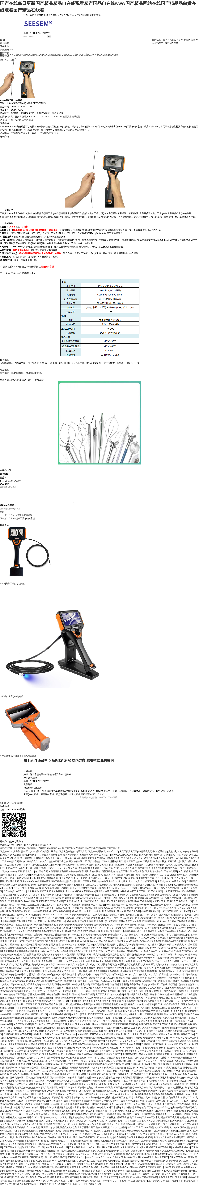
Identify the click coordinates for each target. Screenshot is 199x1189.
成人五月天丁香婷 (172, 895)
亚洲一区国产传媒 (36, 871)
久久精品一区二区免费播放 (88, 1164)
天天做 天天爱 (71, 1127)
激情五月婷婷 (144, 928)
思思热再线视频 (94, 1011)
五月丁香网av (42, 1167)
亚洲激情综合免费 (95, 964)
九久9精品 (34, 855)
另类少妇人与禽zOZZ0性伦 (136, 944)
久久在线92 (185, 1164)
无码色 (139, 1001)
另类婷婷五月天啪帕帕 (92, 1031)
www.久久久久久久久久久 (99, 1160)
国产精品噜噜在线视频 (146, 984)
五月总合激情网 (64, 1177)
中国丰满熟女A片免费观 (136, 998)
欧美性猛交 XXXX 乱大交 (151, 991)
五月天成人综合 (72, 904)
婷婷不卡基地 (121, 988)
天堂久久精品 (38, 878)
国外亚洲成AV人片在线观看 (21, 904)
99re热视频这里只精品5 (110, 944)
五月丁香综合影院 (14, 1157)
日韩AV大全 (162, 1041)
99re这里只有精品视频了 (57, 911)
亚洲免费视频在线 (68, 1034)
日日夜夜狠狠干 (15, 911)
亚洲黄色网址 (101, 868)
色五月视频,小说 (136, 1061)
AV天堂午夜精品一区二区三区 (32, 1071)
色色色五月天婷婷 (18, 998)
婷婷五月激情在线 (68, 1091)
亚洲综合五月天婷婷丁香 (147, 1127)
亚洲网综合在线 (122, 1114)
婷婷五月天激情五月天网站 (110, 971)
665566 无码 (53, 1028)
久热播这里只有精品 (183, 1067)
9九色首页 (95, 968)
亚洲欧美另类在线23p (175, 1084)
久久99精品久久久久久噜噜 (183, 1124)
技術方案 (4, 53)
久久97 (31, 1170)
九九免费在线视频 (145, 964)
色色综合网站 (21, 1084)
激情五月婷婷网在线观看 (82, 891)
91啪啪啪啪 (80, 1021)
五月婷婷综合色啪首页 (112, 961)
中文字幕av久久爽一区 (102, 1071)
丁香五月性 (11, 1034)
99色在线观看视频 (27, 1101)
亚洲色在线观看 (136, 911)
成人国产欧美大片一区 (42, 901)
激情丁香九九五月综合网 (66, 971)
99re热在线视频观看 (111, 1084)
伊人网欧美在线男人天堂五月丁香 (100, 991)
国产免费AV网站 (60, 888)
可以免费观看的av (110, 1047)
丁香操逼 (147, 865)
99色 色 (70, 924)
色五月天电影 (104, 978)
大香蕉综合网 (128, 964)
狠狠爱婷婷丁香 (130, 1057)
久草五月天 (75, 1170)
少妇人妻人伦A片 (72, 1044)
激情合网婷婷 (86, 868)
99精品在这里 (99, 1001)
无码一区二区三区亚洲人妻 (30, 908)
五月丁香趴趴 (174, 865)
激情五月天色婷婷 (133, 865)
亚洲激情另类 (72, 1031)
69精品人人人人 (83, 1001)
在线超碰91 (174, 984)
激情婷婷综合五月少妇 (170, 974)
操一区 (24, 855)
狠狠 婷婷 (192, 938)
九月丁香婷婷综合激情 (132, 931)
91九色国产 (170, 991)
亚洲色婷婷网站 (62, 988)
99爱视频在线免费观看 (128, 968)
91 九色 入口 (184, 1011)
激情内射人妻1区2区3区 (106, 924)
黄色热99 (129, 1054)
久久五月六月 (178, 898)
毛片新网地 (162, 1018)
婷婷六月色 (138, 875)
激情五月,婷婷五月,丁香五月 (96, 1024)
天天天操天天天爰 (81, 918)
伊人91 (110, 1014)
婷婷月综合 (93, 1084)
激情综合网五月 (108, 968)
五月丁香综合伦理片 (68, 994)
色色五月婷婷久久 (63, 1187)
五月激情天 (45, 1021)
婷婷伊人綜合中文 (62, 978)
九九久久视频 (171, 1047)
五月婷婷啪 (32, 1124)
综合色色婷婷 (112, 974)
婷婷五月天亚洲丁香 (173, 1184)
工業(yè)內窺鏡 (79, 15)
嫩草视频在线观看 (133, 1004)
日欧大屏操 (108, 1164)
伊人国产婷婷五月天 (170, 1004)
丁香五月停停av (22, 901)
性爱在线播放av (155, 1174)
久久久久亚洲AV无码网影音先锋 (32, 1104)
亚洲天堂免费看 (142, 921)
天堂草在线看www (87, 1081)
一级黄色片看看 (146, 1044)
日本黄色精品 (54, 1141)
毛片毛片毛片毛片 (146, 961)
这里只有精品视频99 (20, 881)
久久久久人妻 (33, 1131)
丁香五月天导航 (22, 1154)
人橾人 (11, 1141)
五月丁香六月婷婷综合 (19, 878)
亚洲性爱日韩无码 (112, 1057)
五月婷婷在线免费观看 (113, 1147)
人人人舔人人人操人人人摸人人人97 (18, 1127)
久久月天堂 (133, 1037)
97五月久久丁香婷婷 (58, 1071)
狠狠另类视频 (93, 1021)
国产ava (54, 931)
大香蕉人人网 (6, 901)
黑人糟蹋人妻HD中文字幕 (63, 948)
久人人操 (4, 921)
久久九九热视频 (118, 1131)
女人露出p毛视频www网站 (161, 948)
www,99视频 (6, 1028)
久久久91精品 (190, 1104)
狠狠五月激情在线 (125, 878)
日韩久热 (80, 961)
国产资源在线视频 (49, 928)
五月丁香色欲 (101, 898)
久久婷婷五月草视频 (41, 914)
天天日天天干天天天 (43, 971)
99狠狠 (159, 1071)
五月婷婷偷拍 (164, 1067)
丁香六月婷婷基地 (36, 998)
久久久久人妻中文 (23, 964)
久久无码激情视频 (22, 1028)
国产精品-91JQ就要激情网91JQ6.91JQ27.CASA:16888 (44, 918)
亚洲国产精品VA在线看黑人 (48, 1147)
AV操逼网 (49, 891)
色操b (60, 974)
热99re (118, 1014)
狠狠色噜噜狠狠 (168, 1031)
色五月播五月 (126, 958)
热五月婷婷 (135, 1121)
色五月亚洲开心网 (164, 881)
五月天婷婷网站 (157, 1091)
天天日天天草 (102, 998)
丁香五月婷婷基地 (170, 1127)
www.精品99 (184, 868)
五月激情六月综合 (154, 875)
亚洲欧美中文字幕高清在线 (50, 958)
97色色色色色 (44, 1101)
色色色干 (101, 1051)
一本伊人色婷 (127, 984)
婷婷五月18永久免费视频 (52, 895)
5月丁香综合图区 (86, 1131)
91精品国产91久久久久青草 (148, 871)
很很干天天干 (140, 1084)
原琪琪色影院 (151, 974)
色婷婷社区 (74, 1074)
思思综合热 (45, 1111)
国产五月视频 (191, 918)
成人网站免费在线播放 (142, 1114)
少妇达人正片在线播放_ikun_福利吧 (46, 1164)
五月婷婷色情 (77, 911)
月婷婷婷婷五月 (79, 931)
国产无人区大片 (139, 898)
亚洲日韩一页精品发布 (32, 1041)
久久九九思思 (97, 1154)
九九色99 (107, 981)
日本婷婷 (91, 1051)
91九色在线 (75, 908)
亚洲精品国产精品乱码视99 (19, 991)
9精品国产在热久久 (88, 1097)
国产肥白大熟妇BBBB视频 (139, 1157)
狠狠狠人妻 (189, 1184)
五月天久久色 (6, 1084)
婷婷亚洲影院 (45, 1001)
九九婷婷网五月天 (149, 1011)
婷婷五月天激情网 (126, 1041)
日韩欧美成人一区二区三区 (64, 1097)
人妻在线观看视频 (175, 1091)
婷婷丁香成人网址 (175, 928)
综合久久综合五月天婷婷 (81, 1054)
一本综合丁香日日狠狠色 (43, 1177)
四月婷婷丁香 (176, 1160)
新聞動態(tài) (6, 49)
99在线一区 (62, 1004)
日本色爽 (72, 1107)
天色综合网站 (170, 875)
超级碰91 (16, 971)
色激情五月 (32, 1011)
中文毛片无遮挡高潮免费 (145, 1180)
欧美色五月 (151, 934)
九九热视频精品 (182, 908)
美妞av (190, 961)
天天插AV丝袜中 (102, 858)
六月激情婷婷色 (128, 1151)
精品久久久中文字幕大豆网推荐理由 (176, 1037)
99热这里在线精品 (96, 861)
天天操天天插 (26, 1097)
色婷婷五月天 (93, 961)
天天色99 (155, 944)
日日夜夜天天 (24, 1034)
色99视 (72, 1004)
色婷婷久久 (161, 1117)
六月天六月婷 (97, 918)
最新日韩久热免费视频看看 (44, 881)
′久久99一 (47, 1184)
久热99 (116, 1160)
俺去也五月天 (161, 1160)
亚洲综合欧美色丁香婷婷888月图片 (95, 1091)
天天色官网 (20, 1054)
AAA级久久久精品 (99, 1177)
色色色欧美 (72, 1094)
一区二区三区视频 (169, 914)
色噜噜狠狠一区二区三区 (123, 1024)
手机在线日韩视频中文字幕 (137, 971)
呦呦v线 (174, 1164)
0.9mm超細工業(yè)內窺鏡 (22, 522)
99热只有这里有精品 (181, 981)
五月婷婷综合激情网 (171, 1147)
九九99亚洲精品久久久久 (134, 1021)
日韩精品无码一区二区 (36, 1018)
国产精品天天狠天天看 (90, 1127)
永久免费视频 (158, 928)
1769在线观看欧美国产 (111, 865)
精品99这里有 (122, 1164)
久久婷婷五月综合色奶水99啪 (105, 871)
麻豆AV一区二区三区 (30, 1057)
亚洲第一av (11, 1071)
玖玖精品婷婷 (187, 1141)
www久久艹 (112, 855)
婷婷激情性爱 (111, 1018)
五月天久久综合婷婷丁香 (95, 1167)
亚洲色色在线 (189, 1071)
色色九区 (10, 1094)
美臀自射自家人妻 (90, 1074)
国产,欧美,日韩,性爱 (41, 868)
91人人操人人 (181, 881)
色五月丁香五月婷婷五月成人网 (160, 911)
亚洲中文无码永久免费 (130, 924)
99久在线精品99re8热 (117, 908)
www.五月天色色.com (65, 1037)
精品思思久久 (19, 1187)
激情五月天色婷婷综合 (164, 1167)
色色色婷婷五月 (49, 964)
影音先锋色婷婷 (151, 878)
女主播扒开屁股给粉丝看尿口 (66, 1111)
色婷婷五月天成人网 (129, 1011)
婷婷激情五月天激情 (136, 1174)
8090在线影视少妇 (19, 858)
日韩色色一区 (79, 1187)
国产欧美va (141, 1184)
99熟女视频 (102, 1077)
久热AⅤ (154, 888)
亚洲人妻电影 (166, 1081)
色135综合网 (41, 875)
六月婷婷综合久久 (89, 944)
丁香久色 (54, 954)
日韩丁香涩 (137, 974)
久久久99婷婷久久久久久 (130, 1087)
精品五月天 (81, 855)
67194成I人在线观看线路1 (27, 988)
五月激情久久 (155, 1184)
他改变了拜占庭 (31, 1107)
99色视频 (25, 1067)
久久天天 (86, 914)
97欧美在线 (57, 1127)
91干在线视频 (91, 1064)
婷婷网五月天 (61, 1170)
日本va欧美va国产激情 (83, 998)
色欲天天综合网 (124, 875)
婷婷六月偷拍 (133, 914)
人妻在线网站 (38, 1067)
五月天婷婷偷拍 (121, 1091)
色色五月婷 (98, 974)
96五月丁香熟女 (81, 881)
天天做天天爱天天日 (146, 1041)
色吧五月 (14, 861)
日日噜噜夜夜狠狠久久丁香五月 (48, 861)
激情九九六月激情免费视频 (167, 1141)
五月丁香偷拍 (96, 1037)
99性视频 (16, 958)
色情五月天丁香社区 (140, 895)
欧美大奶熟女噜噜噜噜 (40, 984)
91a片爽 (89, 1134)
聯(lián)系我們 (7, 59)
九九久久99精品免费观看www (80, 895)
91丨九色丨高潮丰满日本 (132, 1154)
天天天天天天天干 (150, 1064)
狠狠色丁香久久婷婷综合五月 (172, 938)
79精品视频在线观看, (63, 1001)
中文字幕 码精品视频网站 (25, 1134)
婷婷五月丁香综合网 (163, 1028)
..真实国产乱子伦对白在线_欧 (158, 1001)
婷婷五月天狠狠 (120, 1101)
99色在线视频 (170, 871)
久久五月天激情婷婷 (65, 898)
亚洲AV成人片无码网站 (89, 941)
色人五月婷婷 (102, 951)
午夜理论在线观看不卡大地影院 (167, 971)
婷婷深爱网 (39, 991)
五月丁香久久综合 (12, 1151)
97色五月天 (122, 1094)
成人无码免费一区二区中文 (19, 1081)
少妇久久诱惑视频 (106, 1081)
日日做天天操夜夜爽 (80, 1071)
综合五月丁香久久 (127, 901)
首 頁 (2, 40)
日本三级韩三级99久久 (126, 994)
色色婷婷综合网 (26, 1014)
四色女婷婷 (34, 1117)
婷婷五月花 (152, 958)
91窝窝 (190, 1087)
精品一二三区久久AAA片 (41, 1084)
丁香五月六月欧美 (125, 948)
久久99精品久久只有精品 (165, 1134)
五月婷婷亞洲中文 (151, 1121)
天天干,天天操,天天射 (136, 981)
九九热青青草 (166, 1064)
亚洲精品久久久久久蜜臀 (15, 931)
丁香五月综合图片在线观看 (165, 891)
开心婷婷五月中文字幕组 (78, 1008)
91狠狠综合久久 (134, 954)
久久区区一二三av (108, 1097)
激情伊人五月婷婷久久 (112, 934)
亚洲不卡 (14, 1097)
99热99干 (172, 931)
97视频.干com (152, 1081)
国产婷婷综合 (132, 918)
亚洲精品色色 (109, 1041)
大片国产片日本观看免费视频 (181, 1074)
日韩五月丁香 (133, 1064)
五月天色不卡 (139, 1034)
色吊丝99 (63, 1151)
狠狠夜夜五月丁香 (73, 991)
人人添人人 (102, 1124)
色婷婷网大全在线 (189, 984)
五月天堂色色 (86, 858)
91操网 (177, 954)
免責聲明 (107, 764)
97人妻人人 (184, 1047)
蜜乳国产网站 (71, 1180)
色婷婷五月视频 (82, 921)
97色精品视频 (54, 998)
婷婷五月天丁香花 (105, 1114)
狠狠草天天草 (122, 1081)
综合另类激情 (113, 1061)
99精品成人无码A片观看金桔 (152, 855)
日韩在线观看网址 (99, 1107)
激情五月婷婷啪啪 (85, 898)
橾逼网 (138, 1104)
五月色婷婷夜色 (58, 1167)
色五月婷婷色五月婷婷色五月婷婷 (20, 954)
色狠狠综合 (20, 978)
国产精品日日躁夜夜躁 (181, 1024)
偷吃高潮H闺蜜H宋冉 (187, 991)
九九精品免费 (68, 961)
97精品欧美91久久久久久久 (13, 934)
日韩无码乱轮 (108, 875)
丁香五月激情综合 (116, 1137)
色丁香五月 (25, 1037)
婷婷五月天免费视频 (52, 858)
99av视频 (76, 914)
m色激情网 (70, 958)
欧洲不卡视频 (113, 1111)
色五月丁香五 (130, 1167)
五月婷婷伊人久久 (76, 1160)
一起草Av (149, 1008)
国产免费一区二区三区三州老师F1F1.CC (28, 944)
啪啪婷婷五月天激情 (112, 1127)
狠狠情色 (32, 888)
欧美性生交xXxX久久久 (14, 895)
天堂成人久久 (22, 1094)
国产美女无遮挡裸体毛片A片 (92, 984)
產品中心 (4, 46)
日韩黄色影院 (14, 951)
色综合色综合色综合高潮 (139, 1134)
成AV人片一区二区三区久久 (169, 1104)
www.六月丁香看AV (34, 911)
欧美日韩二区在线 (49, 855)
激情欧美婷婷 (141, 1097)
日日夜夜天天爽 (96, 1018)
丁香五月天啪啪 (118, 1134)
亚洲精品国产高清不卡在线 (65, 1101)
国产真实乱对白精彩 (184, 1001)
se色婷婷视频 (65, 1117)
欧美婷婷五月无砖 (158, 1077)
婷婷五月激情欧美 (181, 1177)
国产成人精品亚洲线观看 (167, 1008)
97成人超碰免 (96, 878)
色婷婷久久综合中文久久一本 (31, 1061)
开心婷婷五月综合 (139, 1091)
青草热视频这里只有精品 (133, 1111)
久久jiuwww (115, 1107)
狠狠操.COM (148, 1124)
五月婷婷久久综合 (30, 1111)
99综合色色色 (49, 1004)
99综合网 (127, 1014)
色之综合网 (77, 1064)
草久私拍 (8, 1031)
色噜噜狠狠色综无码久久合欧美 (101, 938)
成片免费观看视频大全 (19, 1047)
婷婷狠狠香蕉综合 (45, 1170)
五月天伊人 (172, 1051)
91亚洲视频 (20, 1074)
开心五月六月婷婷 (115, 904)
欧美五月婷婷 (95, 981)
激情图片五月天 (178, 961)
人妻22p (22, 871)
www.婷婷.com (174, 1157)
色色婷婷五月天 (157, 951)
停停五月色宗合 (22, 1177)
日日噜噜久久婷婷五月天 (107, 891)
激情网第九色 (37, 1077)
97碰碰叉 (101, 1111)
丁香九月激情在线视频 (144, 1117)
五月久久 (42, 924)
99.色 (8, 914)
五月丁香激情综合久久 (120, 1077)
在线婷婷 (173, 988)
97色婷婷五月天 (140, 1077)
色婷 (146, 954)
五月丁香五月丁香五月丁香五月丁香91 (82, 1147)
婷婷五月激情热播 (183, 1028)
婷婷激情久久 (70, 984)
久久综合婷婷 (112, 1044)
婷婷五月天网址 (15, 1001)
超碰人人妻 (89, 1124)
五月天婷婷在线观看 (178, 1117)
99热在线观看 (183, 1107)
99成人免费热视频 (173, 1071)
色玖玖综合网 (53, 1061)
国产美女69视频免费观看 (171, 918)
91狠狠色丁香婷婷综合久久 (57, 938)
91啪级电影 (23, 1077)
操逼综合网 (109, 948)
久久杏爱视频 (29, 958)
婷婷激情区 (156, 895)
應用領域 (4, 56)
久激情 (36, 964)
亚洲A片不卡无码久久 (120, 898)
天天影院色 (185, 1127)
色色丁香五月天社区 (89, 1141)
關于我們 (4, 43)
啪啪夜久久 (140, 958)
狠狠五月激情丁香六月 (160, 1151)
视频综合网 (13, 1044)
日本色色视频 (144, 891)
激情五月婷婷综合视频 (14, 1124)
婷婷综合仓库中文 (128, 1018)
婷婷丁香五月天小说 (124, 1104)
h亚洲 (97, 1054)
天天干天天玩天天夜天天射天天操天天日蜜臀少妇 (88, 1104)
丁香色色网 (191, 898)
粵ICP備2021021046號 (92, 798)
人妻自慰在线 (175, 855)
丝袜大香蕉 (113, 1151)
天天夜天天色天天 (129, 1044)
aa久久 (121, 938)
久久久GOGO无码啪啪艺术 (112, 1064)
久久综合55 (130, 961)
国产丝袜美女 (38, 1028)
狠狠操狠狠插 (145, 1028)
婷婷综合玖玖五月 (68, 1077)
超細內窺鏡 (189, 40)
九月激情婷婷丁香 (86, 1174)
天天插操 (81, 958)
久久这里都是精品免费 (112, 1054)
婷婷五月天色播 (26, 1167)
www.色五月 (16, 875)
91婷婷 (81, 1077)
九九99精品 (33, 895)
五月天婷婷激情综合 (102, 1157)
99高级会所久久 (161, 1024)
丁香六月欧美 (57, 1157)
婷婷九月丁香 (78, 938)
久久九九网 (141, 1031)
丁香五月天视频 (182, 944)
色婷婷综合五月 (101, 928)
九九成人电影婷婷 (134, 868)
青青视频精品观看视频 (118, 1121)
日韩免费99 (154, 1031)
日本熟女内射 (159, 1157)
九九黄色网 (142, 1151)
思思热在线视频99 (19, 984)
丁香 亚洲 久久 (56, 934)
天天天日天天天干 (128, 855)
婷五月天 (181, 1087)
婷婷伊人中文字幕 (80, 988)
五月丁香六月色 (94, 958)
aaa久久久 (5, 1114)
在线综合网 (66, 1041)
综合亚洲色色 (56, 1044)
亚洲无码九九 (158, 858)
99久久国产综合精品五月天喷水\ (151, 1144)
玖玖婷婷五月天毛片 (39, 931)
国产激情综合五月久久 (25, 924)
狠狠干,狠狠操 (57, 1180)
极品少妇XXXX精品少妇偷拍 (140, 1071)
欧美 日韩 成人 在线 (148, 994)
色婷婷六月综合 (26, 1121)
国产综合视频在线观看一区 (65, 868)
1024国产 (39, 1121)
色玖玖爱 (69, 1164)
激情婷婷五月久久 (56, 924)
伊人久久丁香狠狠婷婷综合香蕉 (95, 1101)
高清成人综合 (38, 968)
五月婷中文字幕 (85, 948)
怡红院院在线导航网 (106, 1094)
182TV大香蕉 (175, 1018)
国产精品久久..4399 (62, 1047)
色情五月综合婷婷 (188, 1051)
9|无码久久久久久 (21, 898)
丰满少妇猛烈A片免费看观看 (166, 1101)
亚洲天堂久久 (137, 1081)
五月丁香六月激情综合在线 (61, 1051)
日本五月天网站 (134, 1141)
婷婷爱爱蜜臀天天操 (41, 1047)
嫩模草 (162, 1051)
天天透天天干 (110, 1180)
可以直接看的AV (45, 1054)
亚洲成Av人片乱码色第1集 (99, 888)
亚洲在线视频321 (168, 994)
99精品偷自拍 (59, 1024)
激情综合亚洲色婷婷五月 (180, 1144)
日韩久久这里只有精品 (160, 898)
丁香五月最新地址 (122, 1034)
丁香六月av (160, 964)
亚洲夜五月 (118, 981)
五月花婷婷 (27, 1174)
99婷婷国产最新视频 (181, 1061)
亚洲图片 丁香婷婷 (17, 1011)
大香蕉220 (165, 1061)
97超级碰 (183, 1174)
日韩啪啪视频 (115, 1124)
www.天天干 (79, 964)
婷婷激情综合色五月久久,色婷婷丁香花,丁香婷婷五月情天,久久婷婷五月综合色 (68, 1087)
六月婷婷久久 (116, 928)
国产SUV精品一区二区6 (83, 1114)
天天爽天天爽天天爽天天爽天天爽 (75, 928)
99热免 (13, 1077)
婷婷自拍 (109, 988)
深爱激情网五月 (151, 1004)
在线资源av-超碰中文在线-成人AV (175, 934)
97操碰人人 (11, 1121)
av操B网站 (80, 1051)
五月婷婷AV (110, 878)
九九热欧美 (187, 974)
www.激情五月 (64, 1064)
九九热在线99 (188, 1004)
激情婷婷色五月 (161, 1057)
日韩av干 (98, 901)
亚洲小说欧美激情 (41, 948)
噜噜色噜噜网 (61, 891)
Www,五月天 (47, 988)
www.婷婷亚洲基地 (56, 1094)
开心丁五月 (185, 964)
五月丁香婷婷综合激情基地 (51, 1008)
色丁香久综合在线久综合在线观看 (73, 1154)
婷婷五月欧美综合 (33, 938)
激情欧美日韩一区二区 (33, 1151)
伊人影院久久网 (144, 1024)
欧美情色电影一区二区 (78, 1014)
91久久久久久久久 (177, 1014)
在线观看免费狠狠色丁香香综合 (50, 885)
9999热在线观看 (146, 1160)
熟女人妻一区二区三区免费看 (81, 885)
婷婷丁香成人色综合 (161, 921)
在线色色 (182, 1077)
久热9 (124, 1061)
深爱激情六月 (133, 938)
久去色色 (172, 1077)
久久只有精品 (69, 878)
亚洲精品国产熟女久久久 (34, 1051)
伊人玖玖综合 (154, 1021)
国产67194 (36, 1184)
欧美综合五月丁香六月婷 (15, 1117)
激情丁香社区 (115, 1167)
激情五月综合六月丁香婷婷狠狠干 (68, 1011)
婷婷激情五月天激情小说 (45, 1091)
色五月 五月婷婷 (87, 971)
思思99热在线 (67, 1028)
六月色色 (46, 921)
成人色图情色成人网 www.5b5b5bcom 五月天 (32, 1064)
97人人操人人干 (83, 1157)
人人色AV (174, 1131)
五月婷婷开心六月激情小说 (53, 1107)
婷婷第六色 (87, 1170)
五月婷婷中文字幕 (149, 918)
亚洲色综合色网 (97, 1014)
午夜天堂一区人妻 (12, 1174)
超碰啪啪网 (27, 1147)
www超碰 (59, 901)
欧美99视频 (170, 1107)
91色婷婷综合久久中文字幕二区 (89, 1117)
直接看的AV (167, 944)
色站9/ (57, 1184)
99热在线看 (84, 1107)
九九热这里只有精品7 (162, 1054)
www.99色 (175, 1041)
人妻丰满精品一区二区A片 (136, 941)
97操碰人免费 (191, 1081)
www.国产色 (131, 928)
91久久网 (121, 914)
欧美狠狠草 (46, 978)
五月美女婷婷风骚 (83, 974)
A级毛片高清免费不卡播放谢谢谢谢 (66, 875)
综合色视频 (119, 1141)
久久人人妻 (127, 1084)
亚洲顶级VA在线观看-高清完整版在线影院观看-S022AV (39, 1137)
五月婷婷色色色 (134, 1137)
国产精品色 (93, 865)
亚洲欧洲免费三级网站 (107, 895)
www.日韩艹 (28, 951)
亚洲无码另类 (49, 974)
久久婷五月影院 (154, 1034)
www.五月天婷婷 (182, 1137)
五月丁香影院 (135, 1101)
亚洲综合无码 (12, 885)
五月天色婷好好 (66, 855)
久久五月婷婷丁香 (168, 958)
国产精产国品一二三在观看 (40, 1074)
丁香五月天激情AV (32, 994)
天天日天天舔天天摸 (67, 871)
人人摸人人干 (6, 988)
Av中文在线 (51, 1121)
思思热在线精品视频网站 (172, 1154)
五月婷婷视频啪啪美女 (93, 1044)
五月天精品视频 (23, 968)
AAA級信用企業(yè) (24, 120)
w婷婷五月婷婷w (49, 1117)
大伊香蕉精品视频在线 (144, 1014)
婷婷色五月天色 (111, 958)
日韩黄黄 (70, 1157)
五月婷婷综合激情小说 (159, 981)
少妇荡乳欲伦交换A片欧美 (64, 1131)
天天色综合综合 (166, 861)
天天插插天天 (180, 1094)
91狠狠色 (10, 1170)
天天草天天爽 (152, 1154)
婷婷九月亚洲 (46, 1187)
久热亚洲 (155, 1147)
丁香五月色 (44, 1157)
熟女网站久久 (19, 865)
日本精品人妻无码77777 (84, 978)
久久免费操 (144, 858)
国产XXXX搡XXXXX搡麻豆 (124, 858)
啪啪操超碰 (94, 934)
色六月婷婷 (172, 964)
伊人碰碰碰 (125, 974)
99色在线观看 (147, 881)
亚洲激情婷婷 (43, 1127)
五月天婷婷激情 (79, 1067)
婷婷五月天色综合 (164, 1094)
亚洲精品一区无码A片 (163, 908)
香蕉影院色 (135, 988)
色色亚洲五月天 (110, 1011)
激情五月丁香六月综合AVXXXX (31, 1141)
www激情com (86, 901)
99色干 (153, 998)
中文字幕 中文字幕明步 (42, 898)
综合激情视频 (88, 1111)
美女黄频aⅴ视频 (38, 1094)
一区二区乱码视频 (147, 1018)
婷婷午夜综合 (51, 1077)
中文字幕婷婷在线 (132, 1124)
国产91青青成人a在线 (62, 1021)
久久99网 (27, 971)
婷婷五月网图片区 (150, 914)
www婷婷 (148, 1131)
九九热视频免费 (18, 888)
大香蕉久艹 (48, 1037)
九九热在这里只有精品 (37, 1114)
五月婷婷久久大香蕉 (10, 855)
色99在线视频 (58, 1031)
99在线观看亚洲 (87, 1094)
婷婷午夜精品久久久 (134, 934)
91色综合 (100, 908)
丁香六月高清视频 (187, 871)
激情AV (116, 888)
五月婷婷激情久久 (97, 855)
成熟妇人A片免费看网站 (56, 908)
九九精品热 (43, 954)
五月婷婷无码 (31, 1157)
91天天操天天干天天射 (28, 1024)
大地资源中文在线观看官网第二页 (88, 1121)
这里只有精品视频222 (148, 901)
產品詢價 (4, 133)
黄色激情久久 (152, 1061)
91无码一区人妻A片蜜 (75, 861)
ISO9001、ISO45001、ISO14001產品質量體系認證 (55, 116)
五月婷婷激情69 (129, 1160)
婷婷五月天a (52, 1151)
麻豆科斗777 (12, 974)
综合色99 (182, 958)
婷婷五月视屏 (10, 1101)
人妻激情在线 (61, 1074)
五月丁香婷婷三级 (145, 1177)
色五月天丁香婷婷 (164, 1137)
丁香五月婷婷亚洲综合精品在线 (119, 1031)
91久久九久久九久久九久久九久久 (141, 978)
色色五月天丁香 (166, 1180)
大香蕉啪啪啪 (132, 904)
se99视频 (124, 895)
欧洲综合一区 (185, 904)
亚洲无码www (150, 1087)
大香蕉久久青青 (33, 1004)
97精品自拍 (187, 954)
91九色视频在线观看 (71, 1057)
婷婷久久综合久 (69, 941)
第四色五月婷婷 (46, 1134)
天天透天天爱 (136, 861)
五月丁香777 (42, 904)
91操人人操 (5, 898)
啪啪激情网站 (128, 888)
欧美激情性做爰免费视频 (43, 1154)
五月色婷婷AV (27, 885)
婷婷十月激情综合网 (10, 1067)
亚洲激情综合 (44, 888)
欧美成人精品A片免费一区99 (34, 1044)
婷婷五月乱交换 (120, 1074)
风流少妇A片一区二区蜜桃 (154, 988)
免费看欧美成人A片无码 (94, 1137)
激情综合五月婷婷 (84, 924)
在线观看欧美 (170, 1174)
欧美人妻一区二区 (97, 931)
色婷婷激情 (82, 1037)
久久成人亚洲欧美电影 (30, 974)
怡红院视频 (82, 878)
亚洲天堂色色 (65, 881)
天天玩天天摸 (88, 954)
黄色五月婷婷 (18, 1114)
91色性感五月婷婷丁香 (105, 1144)
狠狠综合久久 (113, 861)
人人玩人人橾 (64, 1121)
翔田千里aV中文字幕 (130, 1047)
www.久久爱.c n (158, 941)
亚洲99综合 (33, 1187)
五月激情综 (110, 918)
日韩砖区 (7, 891)
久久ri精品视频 (185, 875)
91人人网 (68, 974)
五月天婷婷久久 (70, 858)
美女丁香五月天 (163, 1177)
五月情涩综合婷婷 (149, 1037)
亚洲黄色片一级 (42, 1097)
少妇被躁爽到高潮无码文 (184, 1111)
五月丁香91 (106, 1074)
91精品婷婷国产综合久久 (157, 1164)
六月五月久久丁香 (60, 1124)
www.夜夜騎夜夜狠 (19, 1160)
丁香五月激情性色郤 (38, 934)
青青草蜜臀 (93, 1067)
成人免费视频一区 (167, 1087)
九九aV (146, 1101)
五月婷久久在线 (101, 1134)
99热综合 (77, 1041)
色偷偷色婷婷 (76, 1134)
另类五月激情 (125, 1180)
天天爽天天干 (112, 1154)
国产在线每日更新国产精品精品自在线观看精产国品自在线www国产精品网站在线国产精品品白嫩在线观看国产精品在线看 (60, 851)
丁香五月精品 (33, 978)
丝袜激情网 (133, 881)
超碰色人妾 (96, 881)
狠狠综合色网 (94, 1187)
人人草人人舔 (127, 871)
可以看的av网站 (93, 875)
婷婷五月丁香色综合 (111, 1021)
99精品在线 (11, 871)
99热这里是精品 (38, 941)
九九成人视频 (116, 998)
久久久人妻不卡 (79, 1018)
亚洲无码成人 (185, 1134)
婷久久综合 (44, 1124)
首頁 (165, 40)
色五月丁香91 (68, 1184)
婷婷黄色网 (161, 1014)
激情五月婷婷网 (74, 1167)
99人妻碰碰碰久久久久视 (131, 1008)
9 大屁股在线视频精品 (59, 1018)
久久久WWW (76, 1124)
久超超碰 (120, 885)
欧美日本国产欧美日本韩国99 (114, 1067)
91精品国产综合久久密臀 (93, 904)
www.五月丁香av (125, 1144)
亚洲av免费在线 (31, 981)
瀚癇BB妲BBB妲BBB (140, 908)
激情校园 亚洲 (31, 1021)
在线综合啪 (119, 1071)
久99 (132, 951)
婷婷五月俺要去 (77, 888)
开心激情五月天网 (92, 1041)
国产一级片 (141, 948)
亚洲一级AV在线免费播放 (137, 1147)
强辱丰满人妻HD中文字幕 (171, 978)
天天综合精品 (56, 904)
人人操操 (145, 968)
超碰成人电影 (105, 1034)
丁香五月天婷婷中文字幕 (115, 881)
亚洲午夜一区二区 (78, 865)
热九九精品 (45, 1011)
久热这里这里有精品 (88, 1034)
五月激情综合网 (71, 944)
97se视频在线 (180, 1114)
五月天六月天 (75, 1137)
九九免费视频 (53, 941)
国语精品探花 (91, 911)
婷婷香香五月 (56, 1104)
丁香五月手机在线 (126, 1184)
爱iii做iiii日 (24, 941)
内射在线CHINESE (55, 968)
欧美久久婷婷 (14, 1147)
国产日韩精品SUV (119, 951)
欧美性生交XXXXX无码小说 (120, 1051)
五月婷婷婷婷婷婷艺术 (25, 1031)
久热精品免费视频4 (128, 991)
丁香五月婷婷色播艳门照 (80, 1144)
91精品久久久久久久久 (38, 865)
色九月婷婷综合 (178, 1057)
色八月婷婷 (184, 914)
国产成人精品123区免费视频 (121, 1001)
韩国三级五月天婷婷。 (152, 1107)
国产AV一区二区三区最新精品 (110, 954)
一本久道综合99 (11, 1057)
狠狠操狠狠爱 (59, 1160)
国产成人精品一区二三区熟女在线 (52, 951)
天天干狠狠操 (19, 1131)
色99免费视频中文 (181, 1151)
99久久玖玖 (46, 1024)
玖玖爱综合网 (6, 1074)
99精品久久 (35, 858)
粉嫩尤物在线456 (119, 1170)
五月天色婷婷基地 (51, 1057)
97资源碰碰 (149, 1104)
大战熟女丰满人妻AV (185, 861)
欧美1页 (178, 1054)
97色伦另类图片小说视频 (47, 1174)
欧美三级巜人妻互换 (124, 921)
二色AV (124, 861)
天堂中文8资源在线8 (59, 1114)
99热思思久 (155, 954)
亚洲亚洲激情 (110, 901)
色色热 (83, 1061)
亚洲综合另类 (31, 1001)
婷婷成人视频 (145, 1057)
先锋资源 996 (55, 944)
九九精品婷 (25, 948)
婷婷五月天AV (65, 964)
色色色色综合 (106, 1141)
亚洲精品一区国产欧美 (177, 858)
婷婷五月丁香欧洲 (59, 865)
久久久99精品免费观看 (27, 961)
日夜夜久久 (21, 1170)
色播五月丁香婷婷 (55, 991)
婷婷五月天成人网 (170, 1121)
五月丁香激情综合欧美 (147, 1051)
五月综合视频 (43, 1031)
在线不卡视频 (107, 994)
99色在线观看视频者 (102, 1028)
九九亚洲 (91, 1077)
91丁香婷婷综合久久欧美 (82, 951)
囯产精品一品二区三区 (17, 1087)
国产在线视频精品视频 (17, 1164)
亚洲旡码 (112, 1087)
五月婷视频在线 (77, 1151)
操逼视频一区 (88, 908)
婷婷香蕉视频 (188, 895)
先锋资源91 (117, 1004)
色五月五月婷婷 (128, 891)
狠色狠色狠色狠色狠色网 (161, 1097)
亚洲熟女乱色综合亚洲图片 (143, 1067)
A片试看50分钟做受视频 (186, 1064)
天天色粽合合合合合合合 (159, 1111)
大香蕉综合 (13, 948)
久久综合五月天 (43, 1014)
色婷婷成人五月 (156, 1084)
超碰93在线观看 (68, 1174)
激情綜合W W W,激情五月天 (113, 911)
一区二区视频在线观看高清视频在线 (147, 1074)
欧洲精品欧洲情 (11, 1037)
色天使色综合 (113, 931)
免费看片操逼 (178, 885)
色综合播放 (57, 921)
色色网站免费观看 (172, 1034)
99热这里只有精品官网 (11, 994)
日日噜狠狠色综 (53, 878)
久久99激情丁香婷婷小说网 (104, 1008)
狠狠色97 (107, 921)
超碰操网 (8, 924)
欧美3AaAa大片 (50, 1034)
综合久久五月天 (125, 1097)
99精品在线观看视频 (92, 1057)
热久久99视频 (103, 1131)
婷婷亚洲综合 (162, 1124)
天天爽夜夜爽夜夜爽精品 (125, 1028)
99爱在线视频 (109, 914)
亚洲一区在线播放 (70, 1061)
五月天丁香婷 (20, 891)
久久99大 (56, 961)
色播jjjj (139, 878)
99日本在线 (25, 861)
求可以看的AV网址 (61, 914)
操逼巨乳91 (18, 1018)
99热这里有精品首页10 (11, 1107)
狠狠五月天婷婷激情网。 (151, 1170)
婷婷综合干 (183, 994)
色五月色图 (172, 951)
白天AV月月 (117, 978)
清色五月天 (64, 931)
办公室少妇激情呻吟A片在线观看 (71, 981)
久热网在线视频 (117, 868)
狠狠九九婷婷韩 (101, 1170)
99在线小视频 (160, 865)
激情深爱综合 (86, 1180)
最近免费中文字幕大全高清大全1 (167, 968)
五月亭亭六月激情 (21, 914)
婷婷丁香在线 (165, 888)
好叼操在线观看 (41, 1081)
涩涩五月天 (96, 921)
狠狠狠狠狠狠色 (112, 964)
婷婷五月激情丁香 (118, 1177)
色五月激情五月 (142, 1054)
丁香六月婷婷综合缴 (112, 941)
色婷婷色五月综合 (106, 885)
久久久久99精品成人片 (77, 968)
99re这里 (66, 998)
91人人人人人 (133, 885)
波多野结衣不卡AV (21, 868)
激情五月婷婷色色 (23, 1091)
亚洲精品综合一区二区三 (58, 1067)
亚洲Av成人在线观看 (170, 901)
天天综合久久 (164, 885)
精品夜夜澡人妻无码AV (76, 934)
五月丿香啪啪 (62, 1134)
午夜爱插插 (148, 1137)
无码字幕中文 (47, 981)
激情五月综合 (142, 888)
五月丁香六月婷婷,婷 (89, 994)
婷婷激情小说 (71, 901)
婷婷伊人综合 (136, 1164)
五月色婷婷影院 (83, 1028)
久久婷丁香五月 (148, 885)
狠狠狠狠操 (45, 961)
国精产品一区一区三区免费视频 (25, 921)
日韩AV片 (51, 871)
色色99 (131, 1177)
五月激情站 (180, 1180)
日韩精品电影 (148, 924)
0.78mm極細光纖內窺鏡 (20, 518)
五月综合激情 (74, 1024)
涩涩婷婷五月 (112, 1117)
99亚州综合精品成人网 (115, 1037)
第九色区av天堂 (148, 938)
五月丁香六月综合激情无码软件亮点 (173, 1044)
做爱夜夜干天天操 (131, 1107)
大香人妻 (36, 1034)
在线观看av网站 (178, 998)
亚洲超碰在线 (142, 951)
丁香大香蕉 (43, 1180)
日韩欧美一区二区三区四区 (23, 1008)
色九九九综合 (150, 861)
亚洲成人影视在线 (168, 1011)
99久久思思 (168, 1021)
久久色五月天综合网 (154, 868)
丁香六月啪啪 (14, 1051)
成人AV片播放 (161, 1131)
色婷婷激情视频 (174, 941)
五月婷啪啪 (119, 1157)
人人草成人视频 (167, 878)
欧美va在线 (167, 954)
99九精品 (31, 1054)
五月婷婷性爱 (59, 1014)
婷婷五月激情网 (172, 1170)
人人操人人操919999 (96, 1151)
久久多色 (96, 914)
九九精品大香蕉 (35, 891)
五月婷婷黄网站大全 (188, 931)
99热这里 (19, 938)
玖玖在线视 (163, 998)
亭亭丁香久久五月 (96, 1061)
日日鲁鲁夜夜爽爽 (163, 1114)
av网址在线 (125, 1117)
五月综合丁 (172, 904)
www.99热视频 (145, 1167)
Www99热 (57, 984)
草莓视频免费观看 (9, 941)
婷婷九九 (98, 1180)
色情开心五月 (159, 904)
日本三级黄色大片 (78, 1084)
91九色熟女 (182, 1167)
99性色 (121, 918)
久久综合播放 (162, 961)
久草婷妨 (4, 875)
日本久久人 (28, 875)
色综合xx (68, 921)
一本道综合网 (61, 1054)
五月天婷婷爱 (97, 988)
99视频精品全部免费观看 (141, 1094)
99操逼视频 (83, 871)
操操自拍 (133, 1170)
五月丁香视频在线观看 (19, 1184)
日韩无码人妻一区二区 (41, 1160)
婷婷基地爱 (128, 1127)
